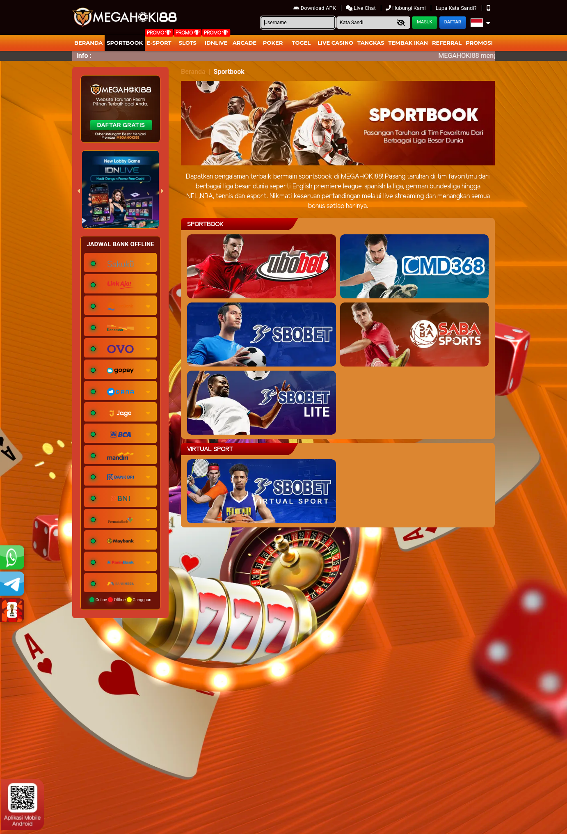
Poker (273, 42)
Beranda (88, 42)
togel (301, 42)
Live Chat (361, 8)
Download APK (315, 8)
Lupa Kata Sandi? (457, 8)
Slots (188, 42)
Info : (83, 56)
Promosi (479, 42)
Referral (447, 42)
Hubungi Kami (406, 8)
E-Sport (159, 42)
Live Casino (335, 42)
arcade (244, 42)
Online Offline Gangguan (120, 599)
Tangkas (370, 42)
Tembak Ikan (408, 42)
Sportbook (125, 42)
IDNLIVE (216, 42)
